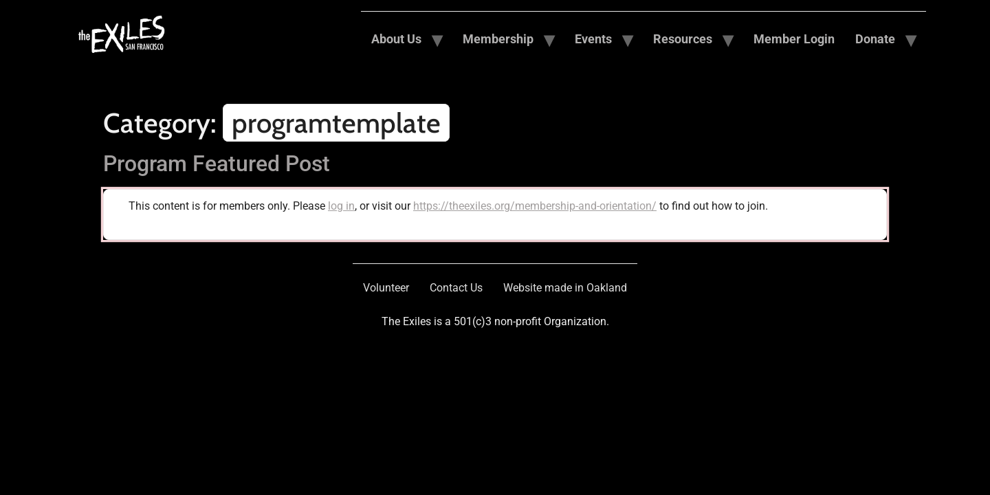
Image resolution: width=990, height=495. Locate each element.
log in (341, 205)
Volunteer (386, 287)
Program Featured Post (216, 164)
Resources (682, 39)
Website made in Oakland (565, 287)
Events (593, 39)
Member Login (794, 39)
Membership (498, 39)
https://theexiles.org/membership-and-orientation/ (535, 205)
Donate (875, 39)
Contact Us (456, 287)
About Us (396, 39)
